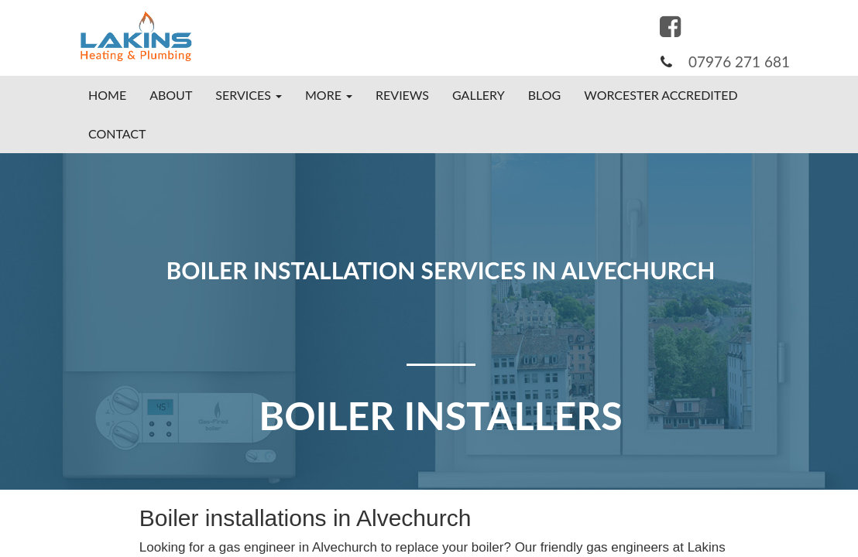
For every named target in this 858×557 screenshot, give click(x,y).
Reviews (402, 94)
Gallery (478, 94)
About (170, 94)
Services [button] (248, 94)
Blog (544, 94)
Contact (117, 133)
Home (107, 94)
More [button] (328, 94)
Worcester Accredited (660, 94)
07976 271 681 (739, 61)
